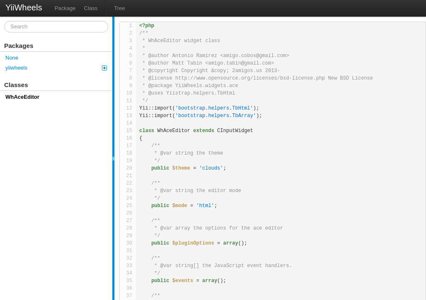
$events (182, 281)
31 (129, 251)
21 (129, 176)
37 (129, 296)
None (11, 58)
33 (129, 266)
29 (129, 236)
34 (129, 273)
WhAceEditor (22, 97)
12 (129, 108)
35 (129, 281)
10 (129, 93)
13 (129, 116)
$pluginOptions (193, 243)
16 (129, 138)
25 (129, 206)
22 (129, 183)
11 (129, 101)
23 (129, 191)
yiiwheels (56, 68)
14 (129, 123)
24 (129, 198)
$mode (179, 206)
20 (129, 168)
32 (129, 258)
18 (129, 153)
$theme (181, 168)
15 (129, 131)
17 (129, 146)
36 (129, 288)
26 (129, 213)
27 (129, 221)
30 (129, 243)
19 (129, 161)
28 (129, 228)
